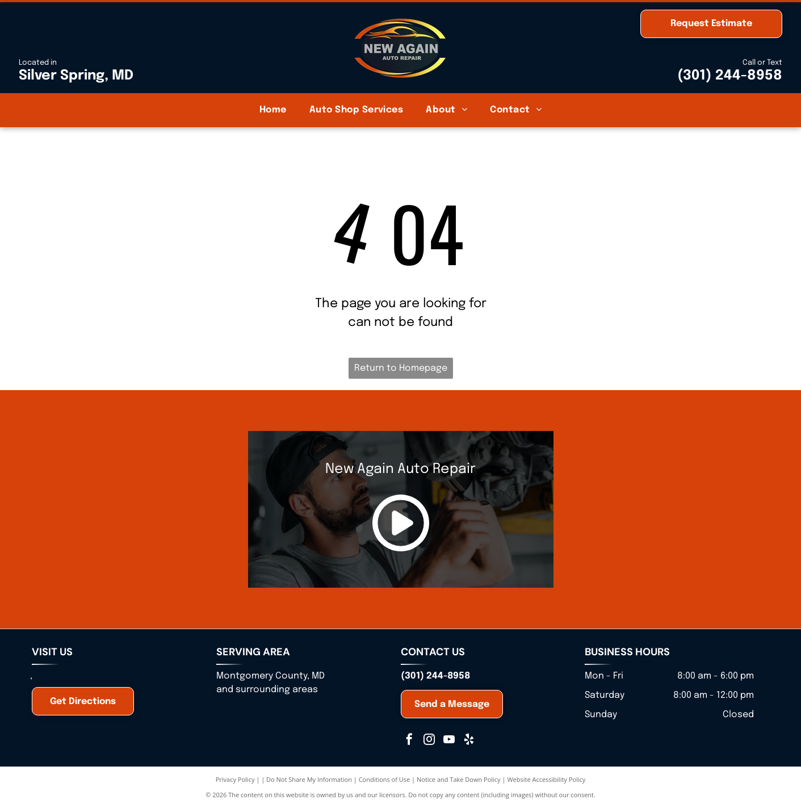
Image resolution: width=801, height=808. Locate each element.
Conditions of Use (384, 779)
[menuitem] (273, 110)
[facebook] (409, 741)
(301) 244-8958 (729, 76)
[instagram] (429, 741)
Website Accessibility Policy (546, 779)
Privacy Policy (235, 779)
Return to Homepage (400, 368)
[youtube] (449, 741)
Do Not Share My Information (309, 779)
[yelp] (468, 741)
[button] (356, 110)
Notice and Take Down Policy (459, 779)
